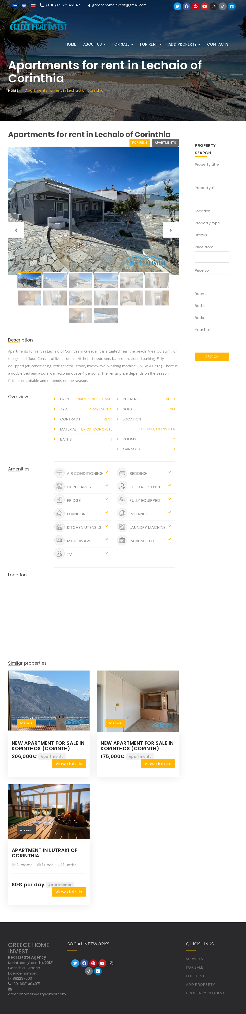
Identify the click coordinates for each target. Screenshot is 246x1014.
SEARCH (212, 356)
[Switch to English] (24, 5)
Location (203, 211)
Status (201, 235)
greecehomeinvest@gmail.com (116, 4)
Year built (203, 329)
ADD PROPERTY (184, 44)
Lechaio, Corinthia (157, 428)
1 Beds (45, 864)
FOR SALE (122, 44)
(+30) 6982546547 (60, 4)
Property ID (205, 187)
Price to (202, 270)
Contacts (218, 44)
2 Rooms (22, 864)
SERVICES (194, 958)
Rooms (201, 293)
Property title (207, 164)
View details (68, 763)
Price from (204, 247)
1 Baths (68, 864)
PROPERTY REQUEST (205, 992)
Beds (199, 317)
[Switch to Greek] (14, 5)
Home (70, 44)
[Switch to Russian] (33, 5)
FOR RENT (151, 44)
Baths (200, 305)
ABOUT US (94, 44)
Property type (207, 223)
